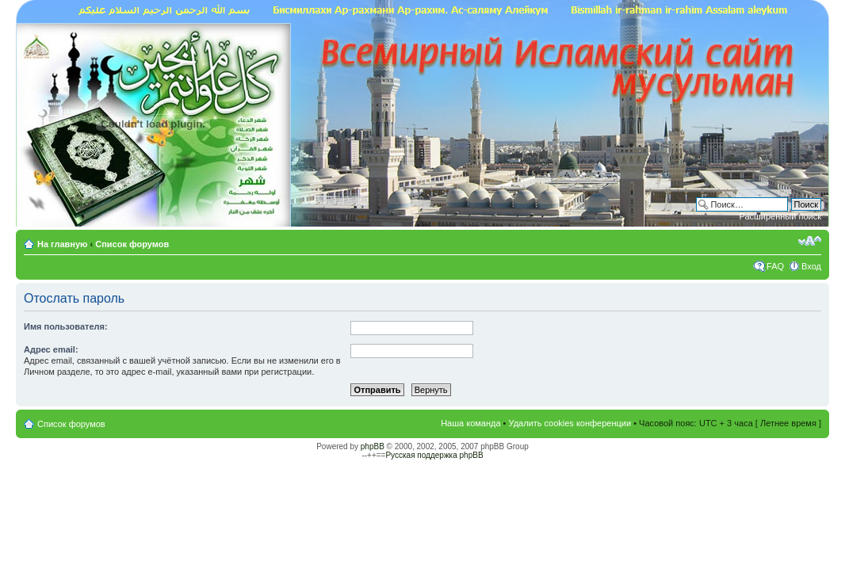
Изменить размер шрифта (809, 241)
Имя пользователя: (66, 326)
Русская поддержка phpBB (434, 455)
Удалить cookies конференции (570, 423)
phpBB (372, 446)
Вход (811, 266)
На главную (63, 244)
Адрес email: (51, 349)
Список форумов (132, 244)
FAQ (775, 266)
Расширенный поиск (780, 216)
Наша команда (470, 423)
